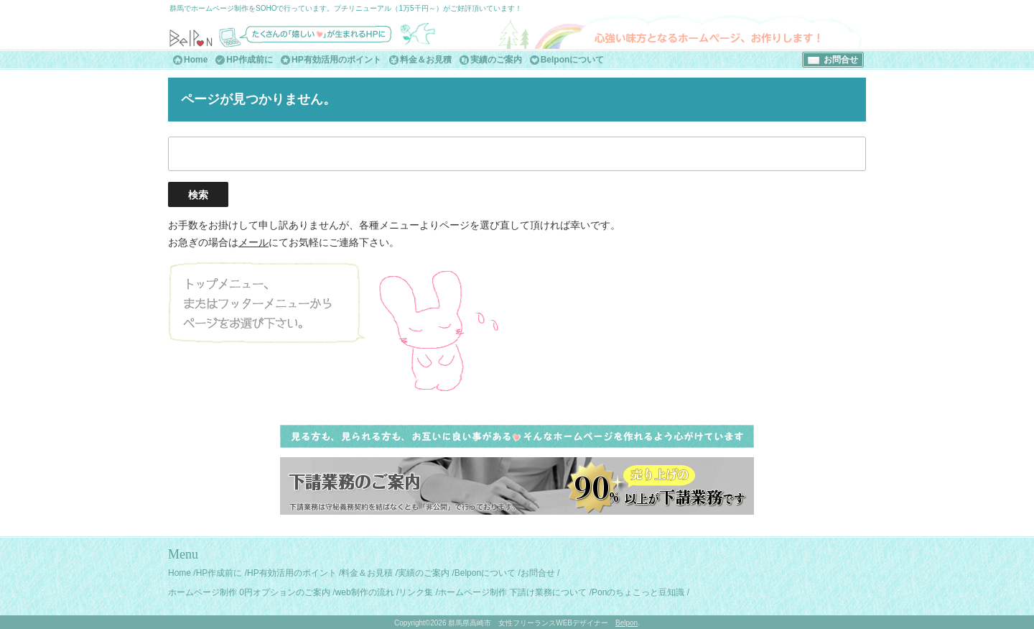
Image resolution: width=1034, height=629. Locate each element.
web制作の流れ (364, 592)
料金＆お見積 (426, 60)
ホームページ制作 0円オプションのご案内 (249, 592)
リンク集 (416, 592)
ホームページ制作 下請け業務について (512, 592)
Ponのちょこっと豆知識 (638, 592)
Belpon (626, 623)
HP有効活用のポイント (336, 60)
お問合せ (841, 60)
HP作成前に (249, 60)
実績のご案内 (496, 60)
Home (196, 60)
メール (253, 242)
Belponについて (573, 60)
